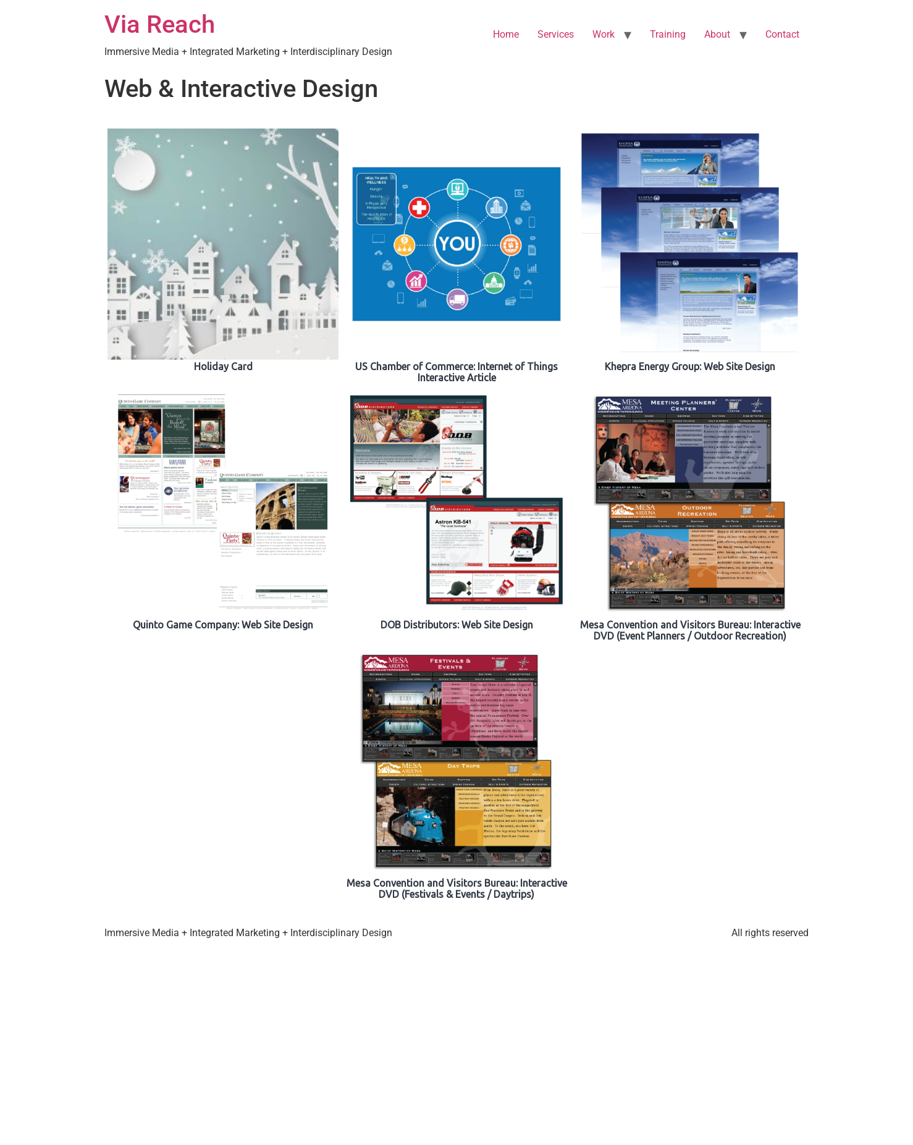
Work (603, 34)
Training (668, 34)
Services (555, 34)
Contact (782, 34)
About (717, 34)
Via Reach (159, 24)
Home (506, 34)
